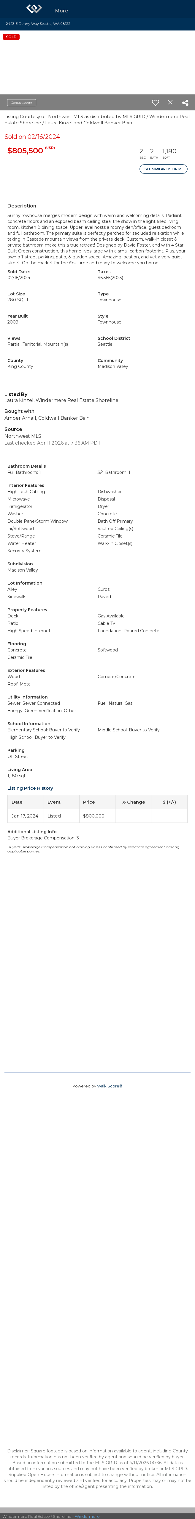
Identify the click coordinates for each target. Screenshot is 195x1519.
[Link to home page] (34, 9)
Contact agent (21, 102)
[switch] (155, 102)
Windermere (87, 1516)
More (61, 11)
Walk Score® (110, 1086)
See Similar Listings (164, 169)
